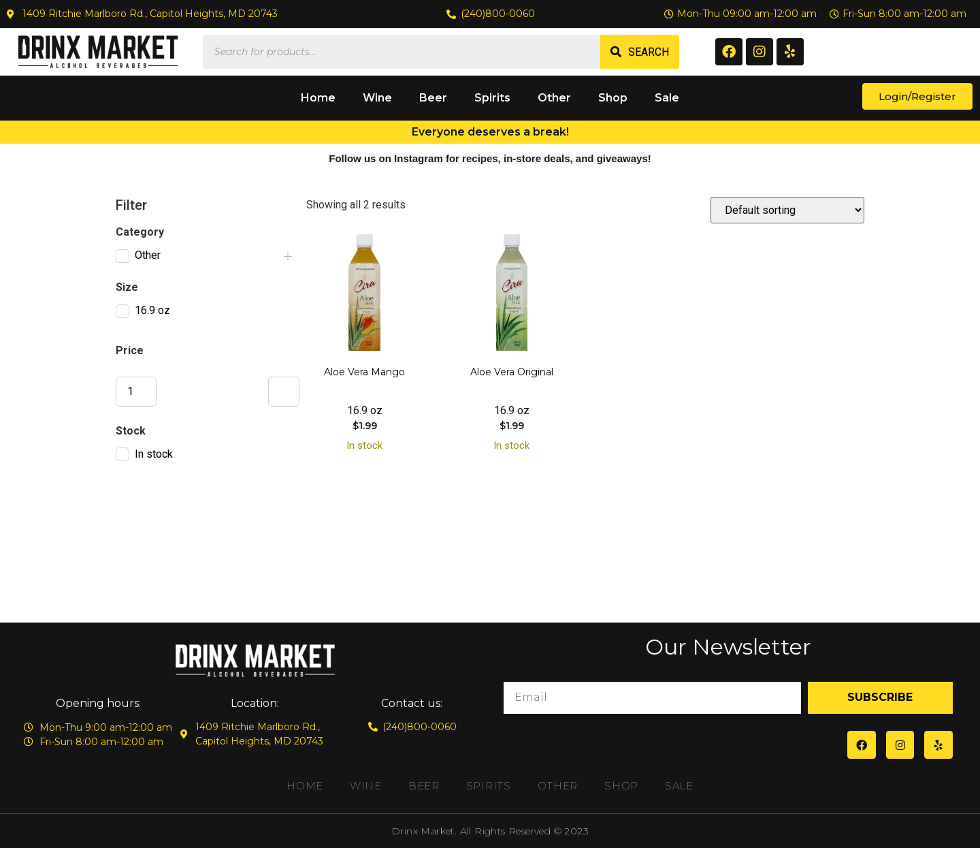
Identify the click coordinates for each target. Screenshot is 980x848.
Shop (612, 97)
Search (648, 52)
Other (554, 97)
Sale (667, 97)
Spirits (492, 97)
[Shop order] (787, 210)
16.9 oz (152, 310)
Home (318, 97)
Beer (433, 97)
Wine (377, 97)
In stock (154, 453)
